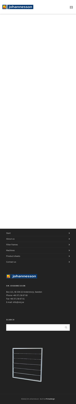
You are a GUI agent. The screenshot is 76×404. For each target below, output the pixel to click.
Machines (10, 250)
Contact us (11, 262)
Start (8, 233)
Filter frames (12, 244)
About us (10, 239)
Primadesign (50, 399)
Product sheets (13, 256)
